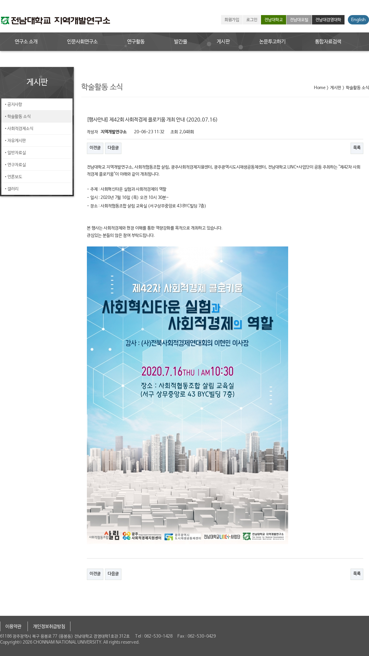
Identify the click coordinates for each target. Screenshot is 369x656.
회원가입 (231, 20)
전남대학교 (273, 20)
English (358, 20)
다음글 (113, 148)
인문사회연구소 (82, 42)
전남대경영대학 (328, 20)
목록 (357, 148)
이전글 (95, 148)
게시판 (223, 42)
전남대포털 (299, 20)
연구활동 (136, 42)
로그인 (251, 20)
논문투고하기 (272, 42)
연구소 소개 (26, 42)
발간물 (180, 42)
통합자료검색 (328, 42)
